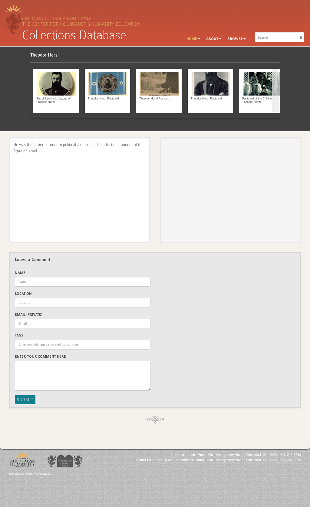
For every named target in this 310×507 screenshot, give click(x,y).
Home (193, 39)
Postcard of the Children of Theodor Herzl (259, 100)
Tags (19, 335)
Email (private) (28, 315)
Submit (25, 399)
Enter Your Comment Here (40, 357)
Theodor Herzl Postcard (103, 98)
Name (20, 273)
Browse (236, 39)
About (213, 39)
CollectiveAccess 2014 (39, 474)
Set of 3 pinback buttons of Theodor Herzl (53, 100)
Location (23, 294)
